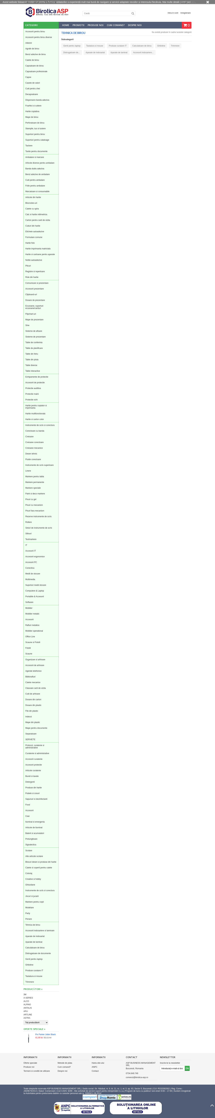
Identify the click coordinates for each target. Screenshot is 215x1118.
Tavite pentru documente (36, 151)
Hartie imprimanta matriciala (37, 248)
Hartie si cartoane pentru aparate (40, 254)
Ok (187, 1068)
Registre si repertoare (35, 271)
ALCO (26, 1001)
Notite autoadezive (33, 260)
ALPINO (27, 1004)
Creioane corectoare (34, 442)
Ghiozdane (30, 885)
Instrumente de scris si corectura (39, 425)
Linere (28, 471)
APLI (26, 1011)
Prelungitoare (31, 839)
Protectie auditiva (33, 388)
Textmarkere (30, 539)
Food (27, 805)
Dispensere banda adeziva (37, 100)
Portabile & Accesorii (34, 596)
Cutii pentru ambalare (35, 180)
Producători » (33, 989)
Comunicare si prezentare (36, 283)
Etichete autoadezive (34, 231)
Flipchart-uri (30, 314)
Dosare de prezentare (35, 300)
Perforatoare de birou (34, 123)
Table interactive (32, 371)
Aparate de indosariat (35, 936)
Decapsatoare (31, 94)
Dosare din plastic (33, 705)
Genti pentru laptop (33, 959)
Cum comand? (116, 25)
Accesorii (29, 619)
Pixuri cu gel (30, 499)
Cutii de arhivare (32, 694)
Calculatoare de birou (35, 948)
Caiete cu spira (32, 209)
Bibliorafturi (30, 677)
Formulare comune (33, 237)
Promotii (78, 25)
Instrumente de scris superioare (39, 465)
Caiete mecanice (32, 682)
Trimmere (29, 982)
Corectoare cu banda (34, 431)
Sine (27, 325)
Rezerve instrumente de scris (38, 516)
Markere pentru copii (34, 902)
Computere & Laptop (34, 591)
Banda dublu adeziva (34, 168)
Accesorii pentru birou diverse (38, 37)
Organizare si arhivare (35, 659)
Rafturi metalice (32, 625)
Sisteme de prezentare (35, 337)
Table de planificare (34, 348)
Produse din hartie (33, 787)
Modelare (29, 907)
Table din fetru (31, 354)
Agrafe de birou (32, 48)
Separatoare (30, 734)
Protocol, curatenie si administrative (34, 746)
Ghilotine (29, 965)
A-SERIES (28, 998)
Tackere (28, 145)
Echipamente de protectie (36, 377)
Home (65, 25)
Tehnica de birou (32, 925)
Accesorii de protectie (35, 382)
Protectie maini (32, 394)
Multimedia (30, 579)
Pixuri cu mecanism (34, 505)
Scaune (28, 654)
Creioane (29, 436)
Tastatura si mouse (33, 976)
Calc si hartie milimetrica (36, 214)
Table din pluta (31, 359)
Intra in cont (173, 13)
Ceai (27, 816)
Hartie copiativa (32, 111)
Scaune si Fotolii (32, 642)
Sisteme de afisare (33, 331)
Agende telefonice (33, 671)
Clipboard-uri (31, 294)
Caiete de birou (32, 60)
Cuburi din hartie (32, 226)
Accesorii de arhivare (34, 665)
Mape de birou (31, 117)
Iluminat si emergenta (35, 822)
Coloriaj (28, 873)
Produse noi (95, 25)
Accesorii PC (31, 562)
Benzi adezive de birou (35, 54)
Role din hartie (31, 277)
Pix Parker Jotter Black (45, 1034)
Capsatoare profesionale (36, 71)
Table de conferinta (33, 342)
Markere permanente (34, 482)
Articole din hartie (33, 197)
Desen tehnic (31, 454)
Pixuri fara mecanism (34, 511)
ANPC (94, 1067)
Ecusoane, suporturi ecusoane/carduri (34, 307)
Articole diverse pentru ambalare (39, 163)
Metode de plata (65, 1063)
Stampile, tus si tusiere (35, 128)
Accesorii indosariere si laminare (39, 930)
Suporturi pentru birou (35, 134)
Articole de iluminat (33, 827)
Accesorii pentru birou (35, 31)
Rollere (28, 522)
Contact (95, 1071)
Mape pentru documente (36, 728)
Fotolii (28, 648)
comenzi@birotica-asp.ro (137, 1077)
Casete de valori (32, 83)
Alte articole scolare (34, 856)
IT (26, 545)
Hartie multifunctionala (35, 413)
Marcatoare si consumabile (37, 191)
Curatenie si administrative (37, 753)
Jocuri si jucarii (32, 896)
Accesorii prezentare (34, 289)
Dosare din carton (33, 699)
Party (27, 913)
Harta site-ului (98, 1063)
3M (25, 994)
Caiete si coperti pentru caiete (38, 867)
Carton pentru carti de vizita (37, 220)
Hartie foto (30, 243)
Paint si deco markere (35, 493)
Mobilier (28, 608)
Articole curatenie (33, 770)
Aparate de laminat (33, 942)
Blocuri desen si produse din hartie (40, 862)
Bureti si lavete (32, 776)
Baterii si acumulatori (34, 833)
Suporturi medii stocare (35, 585)
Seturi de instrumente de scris (38, 528)
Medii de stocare (32, 574)
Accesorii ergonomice (35, 556)
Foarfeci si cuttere (33, 106)
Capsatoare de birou (34, 66)
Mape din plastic (32, 722)
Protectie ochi (31, 400)
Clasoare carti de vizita (35, 688)
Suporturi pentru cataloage (37, 140)
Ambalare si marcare (34, 157)
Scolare (28, 850)
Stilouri (28, 533)
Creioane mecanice (34, 448)
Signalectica (30, 844)
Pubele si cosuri (32, 793)
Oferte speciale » (34, 1029)
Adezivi (28, 43)
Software (29, 602)
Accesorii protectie (33, 765)
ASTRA (27, 1018)
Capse (28, 77)
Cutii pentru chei (32, 88)
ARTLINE (28, 1014)
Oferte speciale (30, 1063)
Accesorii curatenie (33, 759)
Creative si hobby (33, 879)
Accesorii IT (30, 551)
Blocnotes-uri (31, 203)
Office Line (30, 636)
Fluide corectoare (33, 459)
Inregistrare (185, 13)
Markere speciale (33, 488)
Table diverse (31, 365)
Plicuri (28, 266)
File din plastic (31, 711)
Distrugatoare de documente (38, 953)
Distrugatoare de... (71, 52)
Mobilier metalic (32, 614)
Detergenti (30, 782)
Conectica (29, 568)
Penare (28, 919)
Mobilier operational (34, 631)
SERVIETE (30, 739)
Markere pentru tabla (34, 476)
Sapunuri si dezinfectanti (36, 799)
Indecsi (28, 716)
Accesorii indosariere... (143, 52)
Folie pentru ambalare (35, 186)
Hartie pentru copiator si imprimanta (36, 406)
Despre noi (135, 25)
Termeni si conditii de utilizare (37, 1071)
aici (193, 2)
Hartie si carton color (34, 419)
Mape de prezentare (34, 319)
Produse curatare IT (34, 970)
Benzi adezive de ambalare (37, 174)
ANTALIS (28, 1008)
